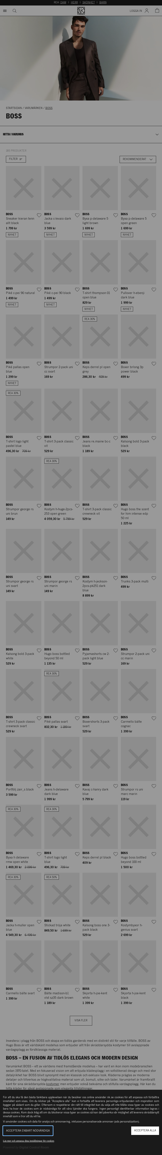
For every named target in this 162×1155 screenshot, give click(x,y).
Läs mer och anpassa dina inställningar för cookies (28, 1140)
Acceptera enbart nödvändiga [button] (28, 1131)
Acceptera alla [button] (145, 1130)
